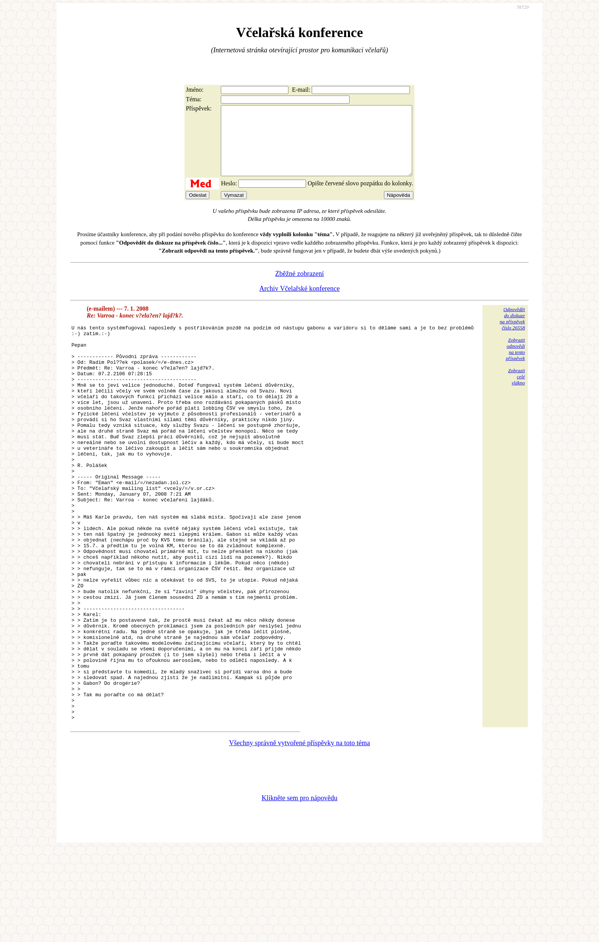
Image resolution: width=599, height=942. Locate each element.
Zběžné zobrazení (299, 287)
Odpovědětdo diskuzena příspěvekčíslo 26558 (512, 332)
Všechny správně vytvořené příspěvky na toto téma (299, 836)
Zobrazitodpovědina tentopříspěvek (515, 363)
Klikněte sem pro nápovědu (299, 891)
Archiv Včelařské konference (299, 302)
